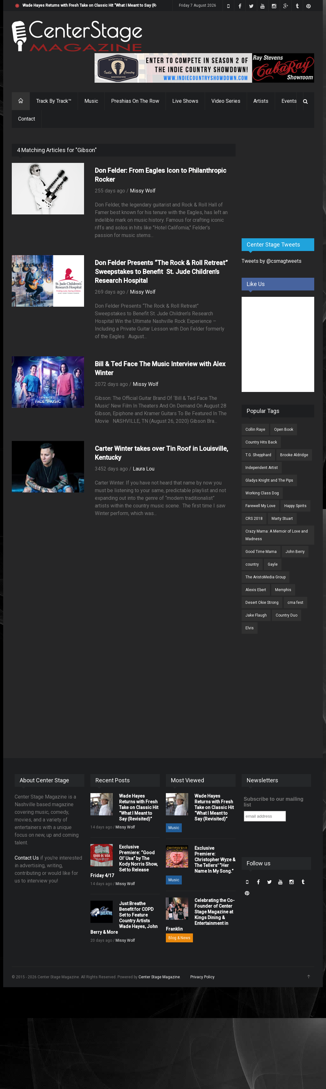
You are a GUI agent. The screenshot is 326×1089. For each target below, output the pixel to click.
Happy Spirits (295, 506)
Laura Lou (143, 469)
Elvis (249, 628)
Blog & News (179, 938)
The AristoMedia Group (265, 577)
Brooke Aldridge (294, 455)
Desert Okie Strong (262, 602)
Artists (260, 101)
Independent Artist (261, 467)
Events (289, 101)
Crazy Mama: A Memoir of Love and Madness (276, 535)
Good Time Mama (261, 551)
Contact (26, 119)
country (252, 564)
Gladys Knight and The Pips (269, 480)
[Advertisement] (284, 183)
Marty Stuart (282, 518)
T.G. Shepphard (258, 455)
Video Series (225, 101)
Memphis (283, 590)
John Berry (295, 551)
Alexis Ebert (255, 590)
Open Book (283, 429)
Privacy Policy (202, 977)
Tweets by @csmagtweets (271, 261)
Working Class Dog (262, 493)
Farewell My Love (260, 506)
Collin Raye (255, 429)
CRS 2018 (254, 518)
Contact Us (27, 858)
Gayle (273, 564)
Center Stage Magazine (159, 977)
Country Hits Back (261, 442)
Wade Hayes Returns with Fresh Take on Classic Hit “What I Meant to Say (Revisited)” (98, 5)
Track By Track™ (53, 101)
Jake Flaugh (256, 615)
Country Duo (286, 615)
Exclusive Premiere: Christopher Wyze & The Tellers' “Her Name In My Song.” (215, 860)
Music (91, 101)
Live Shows (185, 101)
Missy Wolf (143, 191)
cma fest (295, 602)
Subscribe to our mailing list (274, 801)
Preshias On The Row (135, 101)
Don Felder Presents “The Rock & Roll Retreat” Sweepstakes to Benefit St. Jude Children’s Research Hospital (161, 271)
